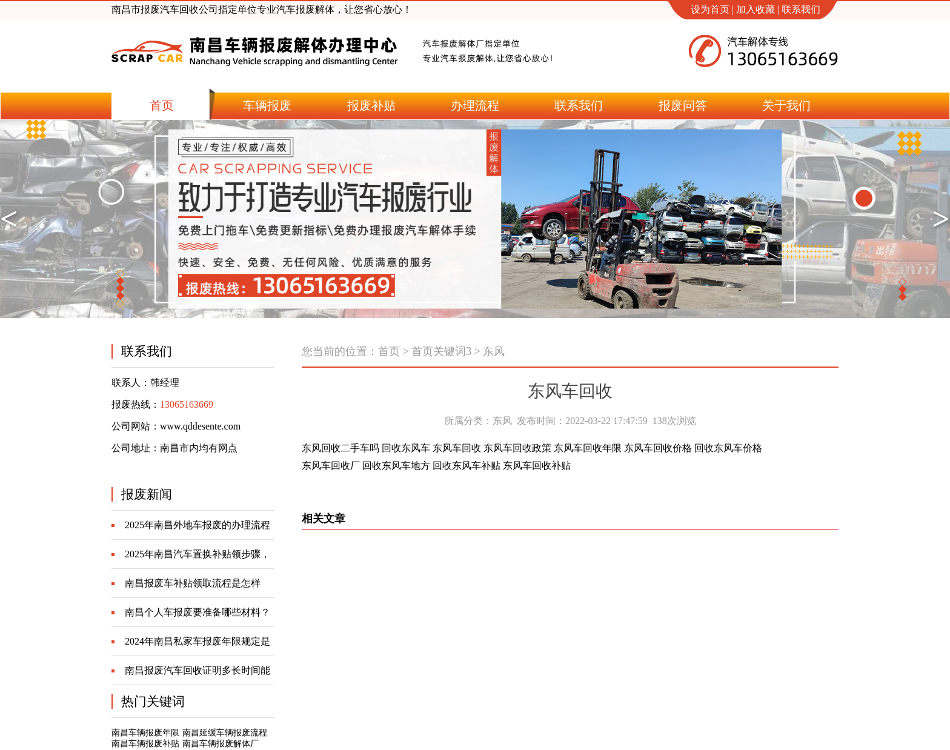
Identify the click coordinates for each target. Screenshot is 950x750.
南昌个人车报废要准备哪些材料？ (197, 612)
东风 (494, 351)
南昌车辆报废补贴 (145, 743)
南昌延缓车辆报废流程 (224, 732)
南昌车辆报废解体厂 (220, 743)
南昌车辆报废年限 (145, 732)
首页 (389, 351)
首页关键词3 (441, 351)
